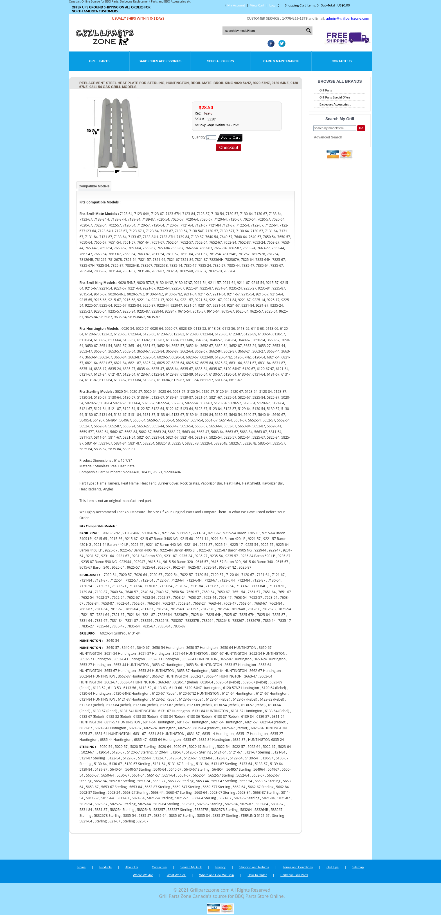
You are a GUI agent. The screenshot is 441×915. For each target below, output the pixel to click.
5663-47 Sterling (179, 792)
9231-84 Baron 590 (147, 555)
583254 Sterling (122, 809)
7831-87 (131, 620)
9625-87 (194, 567)
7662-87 (168, 603)
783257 (177, 620)
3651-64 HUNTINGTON (190, 653)
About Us (131, 867)
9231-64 (107, 555)
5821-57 (181, 798)
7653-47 (225, 597)
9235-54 (216, 555)
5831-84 (85, 809)
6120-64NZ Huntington (132, 693)
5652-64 (242, 775)
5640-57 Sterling (138, 769)
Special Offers (220, 61)
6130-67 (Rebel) (105, 710)
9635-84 (210, 567)
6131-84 (134, 633)
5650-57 (92, 775)
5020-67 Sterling (202, 746)
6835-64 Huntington (165, 739)
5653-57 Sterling (267, 781)
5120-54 (102, 752)
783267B (253, 620)
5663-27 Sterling (135, 792)
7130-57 (102, 586)
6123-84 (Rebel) (118, 705)
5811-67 (122, 798)
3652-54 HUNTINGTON (267, 653)
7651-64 (269, 591)
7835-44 (102, 626)
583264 (246, 809)
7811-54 (101, 609)
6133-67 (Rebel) (91, 716)
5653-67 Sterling (114, 786)
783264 (207, 620)
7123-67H (227, 580)
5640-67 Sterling (197, 769)
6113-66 (175, 687)
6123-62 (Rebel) (164, 699)
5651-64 (168, 775)
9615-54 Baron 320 (178, 561)
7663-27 (199, 603)
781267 (253, 609)
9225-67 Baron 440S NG (139, 550)
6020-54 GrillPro (112, 633)
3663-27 (196, 676)
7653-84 (92, 603)
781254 (161, 609)
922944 (260, 550)
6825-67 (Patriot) (235, 728)
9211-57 (183, 533)
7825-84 (263, 614)
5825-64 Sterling (166, 804)
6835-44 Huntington (115, 739)
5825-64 (144, 804)
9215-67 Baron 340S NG (159, 538)
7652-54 (87, 597)
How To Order (257, 875)
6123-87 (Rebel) (172, 705)
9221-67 (137, 544)
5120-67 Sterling (198, 752)
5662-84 (282, 786)
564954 (218, 769)
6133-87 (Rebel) (226, 716)
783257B (192, 620)
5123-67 (190, 758)
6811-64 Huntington (158, 722)
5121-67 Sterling (257, 752)
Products (105, 867)
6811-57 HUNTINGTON (122, 722)
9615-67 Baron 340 (94, 567)
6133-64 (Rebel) (277, 710)
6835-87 (239, 739)
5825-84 (231, 804)
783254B (161, 620)
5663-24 (113, 792)
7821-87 (148, 614)
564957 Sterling (238, 769)
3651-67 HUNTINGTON (229, 653)
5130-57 (266, 758)
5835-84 (203, 815)
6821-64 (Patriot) (273, 722)
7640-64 (147, 591)
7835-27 (87, 626)
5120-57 (118, 752)
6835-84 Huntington (214, 739)
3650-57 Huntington (202, 647)
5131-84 (202, 763)
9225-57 (267, 544)
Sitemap (358, 867)
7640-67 (162, 591)
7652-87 (164, 597)
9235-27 (201, 555)
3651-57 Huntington (154, 653)
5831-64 (261, 804)
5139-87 (101, 769)
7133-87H (276, 586)
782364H (165, 614)
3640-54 (112, 640)
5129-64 (236, 758)
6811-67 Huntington (192, 722)
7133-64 (227, 586)
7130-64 (135, 586)
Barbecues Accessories (159, 61)
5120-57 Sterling (140, 752)
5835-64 (160, 815)
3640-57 (112, 647)
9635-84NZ (227, 567)
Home (81, 867)
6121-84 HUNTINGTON (97, 699)
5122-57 (129, 758)
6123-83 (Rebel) (91, 705)
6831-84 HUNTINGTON (166, 733)
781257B (208, 609)
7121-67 (278, 574)
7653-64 (271, 597)
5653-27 (159, 781)
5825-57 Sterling (123, 804)
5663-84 (244, 792)
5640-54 (116, 769)
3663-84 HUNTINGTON (137, 682)
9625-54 (118, 567)
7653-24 (179, 597)
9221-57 (254, 538)
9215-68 (186, 538)
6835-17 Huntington (252, 733)
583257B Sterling (224, 809)
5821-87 (283, 798)
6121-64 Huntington (237, 693)
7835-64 (133, 626)
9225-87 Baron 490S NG (233, 550)
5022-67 (269, 746)
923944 (125, 561)
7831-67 (101, 620)
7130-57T (119, 586)
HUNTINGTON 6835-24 (266, 739)
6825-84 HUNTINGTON (269, 728)
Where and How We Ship (216, 875)
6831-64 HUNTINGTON (112, 733)
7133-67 (242, 586)
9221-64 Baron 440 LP (111, 544)
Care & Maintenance (281, 61)
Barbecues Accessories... (335, 104)
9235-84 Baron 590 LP (258, 555)
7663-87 (85, 609)
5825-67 (187, 804)
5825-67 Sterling (209, 804)
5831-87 (101, 809)
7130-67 (150, 586)
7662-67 (138, 603)
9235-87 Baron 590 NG (99, 561)
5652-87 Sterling (122, 781)
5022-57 (238, 746)
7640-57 (131, 591)
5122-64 (144, 758)
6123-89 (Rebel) (199, 705)
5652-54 (199, 775)
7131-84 (196, 586)
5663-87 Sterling (266, 792)
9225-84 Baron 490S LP (178, 550)
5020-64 (164, 746)
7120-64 (232, 574)
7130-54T (86, 586)
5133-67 (261, 763)
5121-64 (220, 752)
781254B (177, 609)
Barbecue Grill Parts (294, 875)
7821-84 (133, 614)
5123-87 (221, 758)
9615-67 (282, 561)
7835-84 (164, 626)
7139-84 (85, 591)
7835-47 (118, 626)
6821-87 (135, 728)
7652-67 (133, 597)
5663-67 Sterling (222, 792)
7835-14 (269, 620)
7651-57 (254, 591)
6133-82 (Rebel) (118, 716)
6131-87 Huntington (246, 710)
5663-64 (200, 792)
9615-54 (154, 561)
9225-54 (252, 544)
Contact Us (342, 61)
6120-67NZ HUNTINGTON (199, 693)
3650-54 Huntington (168, 647)
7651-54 (238, 591)
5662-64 (239, 786)
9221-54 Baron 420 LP (228, 538)
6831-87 (193, 733)
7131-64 (166, 586)
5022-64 (254, 746)
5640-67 (175, 769)
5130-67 (115, 763)
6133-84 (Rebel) (172, 716)
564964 (259, 769)
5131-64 (159, 763)
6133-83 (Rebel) (145, 716)
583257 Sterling (180, 809)
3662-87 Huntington (133, 676)
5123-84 (205, 758)
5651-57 (153, 775)
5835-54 (129, 815)
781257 (192, 609)
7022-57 (186, 574)
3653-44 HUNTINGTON (131, 664)
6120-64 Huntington (95, 693)
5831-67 (277, 804)
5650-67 (122, 775)
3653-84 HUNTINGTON (156, 670)
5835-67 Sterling (182, 815)
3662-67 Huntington (265, 670)
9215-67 (131, 538)
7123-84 (243, 580)
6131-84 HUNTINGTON (210, 710)
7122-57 (131, 580)
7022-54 (171, 574)
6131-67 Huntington (174, 710)
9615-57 (201, 561)
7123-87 (259, 580)
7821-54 (284, 609)
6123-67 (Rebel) (245, 699)
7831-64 (85, 620)
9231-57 (92, 555)
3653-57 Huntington (240, 664)
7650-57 (192, 591)
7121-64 (263, 574)
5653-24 (144, 781)
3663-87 (164, 682)
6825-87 (85, 733)
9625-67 (164, 567)
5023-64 (284, 746)
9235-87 (284, 555)
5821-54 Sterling (160, 798)
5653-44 (202, 781)
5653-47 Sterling (224, 781)
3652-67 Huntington (163, 659)
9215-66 (116, 538)
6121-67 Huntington (271, 693)
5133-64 (246, 763)
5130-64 (100, 763)
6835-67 (189, 739)
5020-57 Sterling (143, 746)
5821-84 (268, 798)
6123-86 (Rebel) (145, 705)
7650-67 (223, 591)
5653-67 (92, 786)
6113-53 (114, 687)
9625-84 (179, 567)
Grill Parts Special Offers (335, 97)
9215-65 (100, 538)
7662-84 (153, 603)
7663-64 (245, 603)
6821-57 (251, 722)
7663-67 (260, 603)
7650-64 (208, 591)
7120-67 (247, 574)
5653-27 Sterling (181, 781)
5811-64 (107, 798)
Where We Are (143, 875)
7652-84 (148, 597)
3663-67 (110, 682)
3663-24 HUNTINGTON (170, 676)
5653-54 (246, 781)
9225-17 (236, 544)
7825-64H (214, 614)
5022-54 (223, 746)
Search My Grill (191, 867)
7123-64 (177, 580)
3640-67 (143, 647)
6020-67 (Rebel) (255, 682)
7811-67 (147, 609)
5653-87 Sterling (157, 786)
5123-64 (175, 758)
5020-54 (106, 746)
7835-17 (284, 620)
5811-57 (92, 798)
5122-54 (113, 758)
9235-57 (231, 555)
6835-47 (140, 739)
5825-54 (85, 804)
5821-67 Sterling (247, 798)
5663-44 (157, 792)
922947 (274, 550)
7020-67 (156, 574)
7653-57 (255, 597)
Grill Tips (333, 867)
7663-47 (230, 603)
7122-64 (147, 580)
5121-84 (279, 752)
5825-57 (101, 804)
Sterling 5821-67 (107, 821)
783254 (146, 620)
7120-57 (217, 574)
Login (273, 5)
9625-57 (133, 567)
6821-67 (85, 728)
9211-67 (214, 533)
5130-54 (251, 758)
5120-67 (176, 752)
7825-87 (279, 614)
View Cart (257, 5)
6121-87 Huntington (133, 699)
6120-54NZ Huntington (202, 687)
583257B (201, 809)
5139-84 (85, 769)
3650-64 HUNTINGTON (238, 647)
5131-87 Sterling (224, 763)
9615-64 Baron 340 (258, 561)
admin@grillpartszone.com (347, 18)
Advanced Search (328, 137)
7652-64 (118, 597)
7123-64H (194, 580)
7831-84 (116, 620)
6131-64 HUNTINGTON (138, 710)
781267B (269, 609)
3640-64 (128, 647)
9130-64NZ (131, 533)
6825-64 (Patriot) (207, 728)
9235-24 (185, 555)
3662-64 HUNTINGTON (229, 670)
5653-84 (135, 786)
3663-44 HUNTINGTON (224, 676)
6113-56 (129, 687)
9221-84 (190, 544)
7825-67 (230, 614)
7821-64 (102, 614)
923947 (139, 561)
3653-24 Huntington (270, 659)
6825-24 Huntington (160, 728)
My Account (236, 5)
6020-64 (207, 682)
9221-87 (206, 544)
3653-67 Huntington (120, 670)
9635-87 (244, 567)
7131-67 (181, 586)
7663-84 (275, 603)
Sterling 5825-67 (135, 821)
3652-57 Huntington (95, 659)
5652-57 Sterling (221, 775)
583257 (159, 809)
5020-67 (180, 746)
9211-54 (168, 533)
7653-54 (240, 597)
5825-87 (246, 804)
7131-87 (212, 586)
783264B (223, 620)
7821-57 (87, 614)
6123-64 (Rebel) (218, 699)
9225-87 (205, 550)
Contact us (159, 867)
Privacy (220, 867)
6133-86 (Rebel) (199, 716)
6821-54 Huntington (226, 722)
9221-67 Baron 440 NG (164, 544)
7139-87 (101, 591)
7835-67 (148, 626)
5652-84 (100, 781)
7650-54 (177, 591)
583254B (144, 809)
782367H (181, 614)
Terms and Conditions (298, 867)
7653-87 (107, 603)
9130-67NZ (150, 533)
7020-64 (140, 574)
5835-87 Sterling (225, 815)
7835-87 (179, 626)
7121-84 (85, 580)
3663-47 (250, 676)
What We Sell (176, 875)
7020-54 (110, 574)
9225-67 (111, 550)
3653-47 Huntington (167, 664)
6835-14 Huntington (218, 733)
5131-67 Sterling (181, 763)
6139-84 (247, 716)
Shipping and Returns (254, 867)
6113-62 (145, 687)
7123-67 (210, 580)
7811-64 (131, 609)
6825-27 (184, 728)
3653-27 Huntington (95, 664)
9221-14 (202, 538)
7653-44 (210, 597)
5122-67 (159, 758)
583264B (261, 809)
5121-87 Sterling (92, 758)
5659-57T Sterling (216, 786)
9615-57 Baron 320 (226, 561)
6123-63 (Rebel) (191, 699)
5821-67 (225, 798)
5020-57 (121, 746)
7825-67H (247, 614)
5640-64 (159, 769)
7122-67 (162, 580)
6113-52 (99, 687)
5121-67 (235, 752)
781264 (223, 609)
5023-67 (87, 752)
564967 (273, 769)
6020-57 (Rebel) (186, 682)
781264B (238, 609)
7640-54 (116, 591)
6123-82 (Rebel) (272, 699)
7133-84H (259, 586)
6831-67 (139, 733)
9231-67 (122, 555)
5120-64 (161, 752)
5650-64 (107, 775)
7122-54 (116, 580)
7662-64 (122, 603)
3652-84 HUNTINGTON (199, 659)
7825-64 (197, 614)
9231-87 (170, 555)
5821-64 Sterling (203, 798)
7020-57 (125, 574)
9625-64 (148, 567)
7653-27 (194, 597)
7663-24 (184, 603)
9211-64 (199, 533)
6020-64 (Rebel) (228, 682)
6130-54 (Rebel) (226, 705)
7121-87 (101, 580)
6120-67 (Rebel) (164, 693)
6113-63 (160, 687)
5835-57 (144, 815)
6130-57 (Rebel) (253, 705)
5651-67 (184, 775)
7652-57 (102, 597)
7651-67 (284, 591)
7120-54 (201, 574)
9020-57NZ (111, 533)
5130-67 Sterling (137, 763)
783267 (238, 620)
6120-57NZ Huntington (241, 687)
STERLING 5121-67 (255, 815)
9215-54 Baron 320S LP (241, 533)
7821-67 (118, 614)
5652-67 (258, 775)
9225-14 (221, 544)
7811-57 (116, 609)
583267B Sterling (107, 815)
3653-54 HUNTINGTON (204, 664)
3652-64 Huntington (129, 659)
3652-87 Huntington (236, 659)
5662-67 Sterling (261, 786)
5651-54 (138, 775)
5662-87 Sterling (92, 792)
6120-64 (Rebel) (274, 687)
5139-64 (276, 763)
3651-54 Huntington (120, 653)
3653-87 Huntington (192, 670)
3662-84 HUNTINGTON (97, 676)
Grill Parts (99, 61)
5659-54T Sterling (186, 786)
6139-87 (262, 716)
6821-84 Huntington (110, 728)
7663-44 (214, 603)
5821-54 (138, 798)
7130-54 (274, 580)
